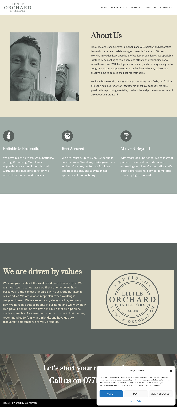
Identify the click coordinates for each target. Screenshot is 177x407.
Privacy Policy (136, 401)
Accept (111, 393)
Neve (6, 403)
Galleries (136, 7)
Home (104, 7)
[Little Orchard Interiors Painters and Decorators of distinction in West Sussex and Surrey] (18, 7)
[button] (170, 370)
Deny (136, 393)
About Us (151, 7)
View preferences (161, 393)
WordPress (31, 403)
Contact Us (167, 7)
